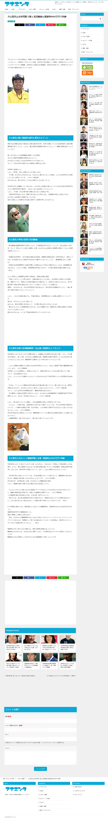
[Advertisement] (40, 41)
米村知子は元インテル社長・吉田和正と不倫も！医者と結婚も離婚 (67, 665)
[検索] (92, 18)
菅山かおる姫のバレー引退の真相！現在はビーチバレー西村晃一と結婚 (13, 665)
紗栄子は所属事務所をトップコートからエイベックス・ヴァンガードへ (95, 88)
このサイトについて (80, 790)
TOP (9, 778)
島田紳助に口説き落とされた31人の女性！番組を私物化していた (95, 176)
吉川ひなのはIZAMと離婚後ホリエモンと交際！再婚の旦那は (95, 225)
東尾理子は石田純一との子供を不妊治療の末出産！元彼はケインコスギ (49, 647)
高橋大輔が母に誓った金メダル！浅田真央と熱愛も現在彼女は (20, 675)
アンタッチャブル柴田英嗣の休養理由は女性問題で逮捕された (95, 250)
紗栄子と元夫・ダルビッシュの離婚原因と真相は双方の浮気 (95, 112)
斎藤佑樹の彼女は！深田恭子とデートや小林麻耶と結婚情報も (31, 665)
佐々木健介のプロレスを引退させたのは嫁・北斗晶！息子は (31, 647)
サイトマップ (78, 794)
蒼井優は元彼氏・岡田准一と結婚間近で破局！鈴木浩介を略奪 (95, 209)
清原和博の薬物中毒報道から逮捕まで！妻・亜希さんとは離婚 (49, 665)
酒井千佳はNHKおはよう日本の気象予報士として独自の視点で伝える (95, 161)
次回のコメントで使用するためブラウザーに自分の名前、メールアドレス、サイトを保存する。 (35, 742)
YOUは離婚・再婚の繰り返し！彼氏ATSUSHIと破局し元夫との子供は (95, 217)
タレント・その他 (44, 9)
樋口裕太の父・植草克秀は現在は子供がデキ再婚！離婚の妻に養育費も (95, 145)
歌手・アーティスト (73, 9)
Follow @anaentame (87, 63)
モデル (54, 9)
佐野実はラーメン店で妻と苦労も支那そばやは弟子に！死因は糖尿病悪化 (95, 153)
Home (6, 9)
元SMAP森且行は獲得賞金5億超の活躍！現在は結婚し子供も (67, 647)
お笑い (13, 9)
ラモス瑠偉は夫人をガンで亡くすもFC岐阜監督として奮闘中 (60, 675)
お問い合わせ (78, 786)
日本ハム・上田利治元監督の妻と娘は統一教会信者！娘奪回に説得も (95, 121)
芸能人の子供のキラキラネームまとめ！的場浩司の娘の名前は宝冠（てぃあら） (95, 129)
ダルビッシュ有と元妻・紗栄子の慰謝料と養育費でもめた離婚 (95, 104)
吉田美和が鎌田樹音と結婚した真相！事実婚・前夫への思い (95, 192)
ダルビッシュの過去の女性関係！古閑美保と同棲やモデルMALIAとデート (95, 96)
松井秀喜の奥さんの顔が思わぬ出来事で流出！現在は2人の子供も (13, 647)
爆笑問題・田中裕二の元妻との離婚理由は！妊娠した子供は (95, 184)
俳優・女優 (62, 9)
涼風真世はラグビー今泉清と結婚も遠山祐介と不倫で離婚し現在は (95, 201)
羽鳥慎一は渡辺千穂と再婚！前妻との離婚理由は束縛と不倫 (95, 233)
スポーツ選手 (32, 9)
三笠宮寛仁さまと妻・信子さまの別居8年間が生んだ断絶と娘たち (95, 137)
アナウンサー (22, 9)
